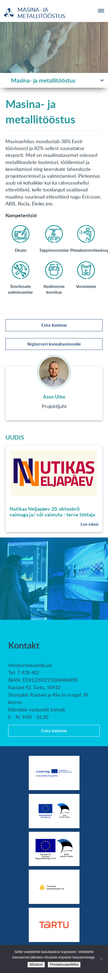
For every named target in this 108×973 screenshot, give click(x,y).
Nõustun (36, 964)
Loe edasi (89, 524)
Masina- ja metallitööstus (43, 80)
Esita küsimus (54, 325)
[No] (101, 959)
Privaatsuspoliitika (64, 964)
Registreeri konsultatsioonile (54, 344)
